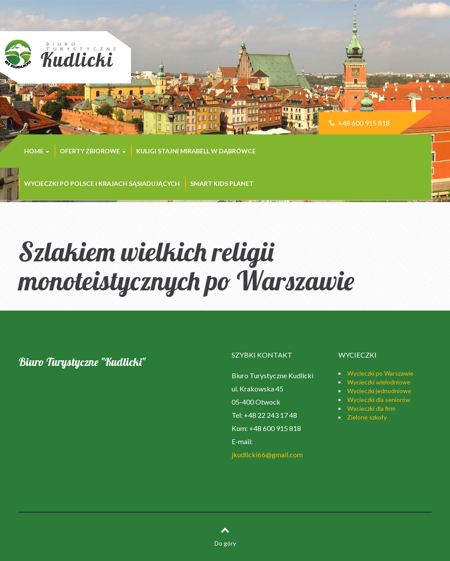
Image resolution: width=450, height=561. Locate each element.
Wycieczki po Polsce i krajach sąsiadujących (102, 183)
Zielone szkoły (367, 417)
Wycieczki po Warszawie (380, 373)
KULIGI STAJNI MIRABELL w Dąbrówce (196, 151)
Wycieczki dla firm (371, 408)
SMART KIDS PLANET (222, 183)
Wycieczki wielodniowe (378, 382)
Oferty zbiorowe (93, 151)
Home (36, 151)
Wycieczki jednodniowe (379, 391)
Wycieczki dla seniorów (378, 399)
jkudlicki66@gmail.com (267, 454)
